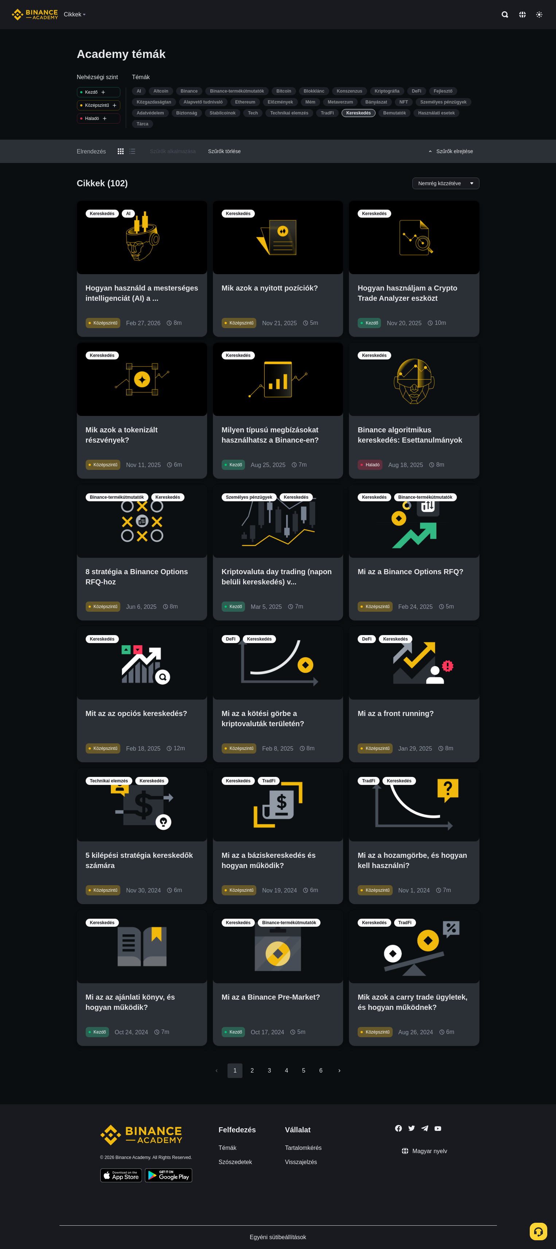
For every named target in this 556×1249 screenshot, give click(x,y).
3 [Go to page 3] (269, 1070)
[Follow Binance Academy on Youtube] (438, 1128)
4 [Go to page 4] (286, 1070)
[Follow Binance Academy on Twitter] (411, 1128)
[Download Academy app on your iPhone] (121, 1176)
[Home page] (35, 14)
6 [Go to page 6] (321, 1070)
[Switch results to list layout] (132, 151)
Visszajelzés (301, 1162)
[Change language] (522, 14)
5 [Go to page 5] (304, 1070)
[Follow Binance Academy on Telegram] (424, 1128)
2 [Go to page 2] (252, 1070)
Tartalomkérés (303, 1148)
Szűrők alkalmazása (173, 151)
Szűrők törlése (224, 151)
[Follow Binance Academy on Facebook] (398, 1128)
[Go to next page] (339, 1070)
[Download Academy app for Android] (168, 1176)
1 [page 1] (235, 1070)
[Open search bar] (502, 14)
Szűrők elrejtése (450, 151)
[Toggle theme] (539, 14)
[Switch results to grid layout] (121, 151)
